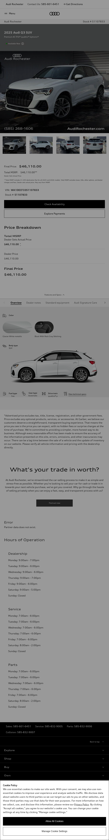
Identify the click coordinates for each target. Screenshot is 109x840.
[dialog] (54, 810)
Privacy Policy (81, 804)
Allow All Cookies (54, 821)
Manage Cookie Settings (54, 831)
